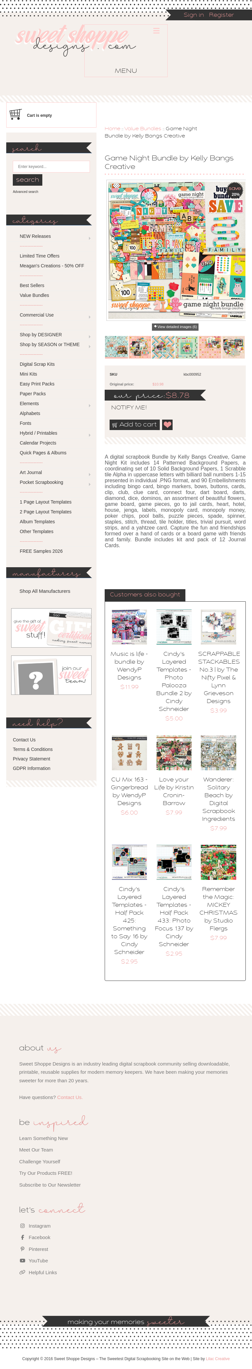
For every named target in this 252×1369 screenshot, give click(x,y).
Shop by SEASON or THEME (50, 344)
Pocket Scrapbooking (41, 482)
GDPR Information (31, 768)
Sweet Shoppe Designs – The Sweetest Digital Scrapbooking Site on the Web (81, 52)
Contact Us (24, 739)
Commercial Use (36, 315)
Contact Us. (70, 1097)
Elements (29, 403)
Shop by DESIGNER (41, 334)
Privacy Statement (31, 758)
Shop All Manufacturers (44, 591)
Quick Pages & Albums (43, 452)
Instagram (35, 1226)
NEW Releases (35, 236)
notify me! (123, 408)
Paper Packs (33, 393)
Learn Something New (43, 1138)
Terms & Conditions (32, 749)
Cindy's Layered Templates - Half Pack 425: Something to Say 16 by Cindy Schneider (129, 921)
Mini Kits (28, 374)
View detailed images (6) (177, 327)
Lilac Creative (218, 1359)
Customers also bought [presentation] (145, 595)
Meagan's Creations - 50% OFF (52, 265)
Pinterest (33, 1249)
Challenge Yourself (39, 1161)
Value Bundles (142, 129)
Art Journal (31, 472)
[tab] (145, 595)
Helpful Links (38, 1272)
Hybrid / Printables (38, 433)
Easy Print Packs (37, 383)
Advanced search (25, 192)
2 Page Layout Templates (46, 511)
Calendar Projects (38, 443)
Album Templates (37, 521)
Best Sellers (32, 285)
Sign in (194, 15)
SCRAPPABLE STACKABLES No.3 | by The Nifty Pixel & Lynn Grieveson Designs (219, 678)
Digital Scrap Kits (37, 364)
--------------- (31, 246)
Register (221, 15)
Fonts (25, 423)
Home (112, 129)
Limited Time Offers (39, 256)
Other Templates (36, 531)
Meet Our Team (36, 1149)
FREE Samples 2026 (41, 551)
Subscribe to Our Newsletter (50, 1185)
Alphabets (30, 413)
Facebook (34, 1237)
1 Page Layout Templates (46, 502)
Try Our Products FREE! (45, 1173)
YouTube (33, 1260)
